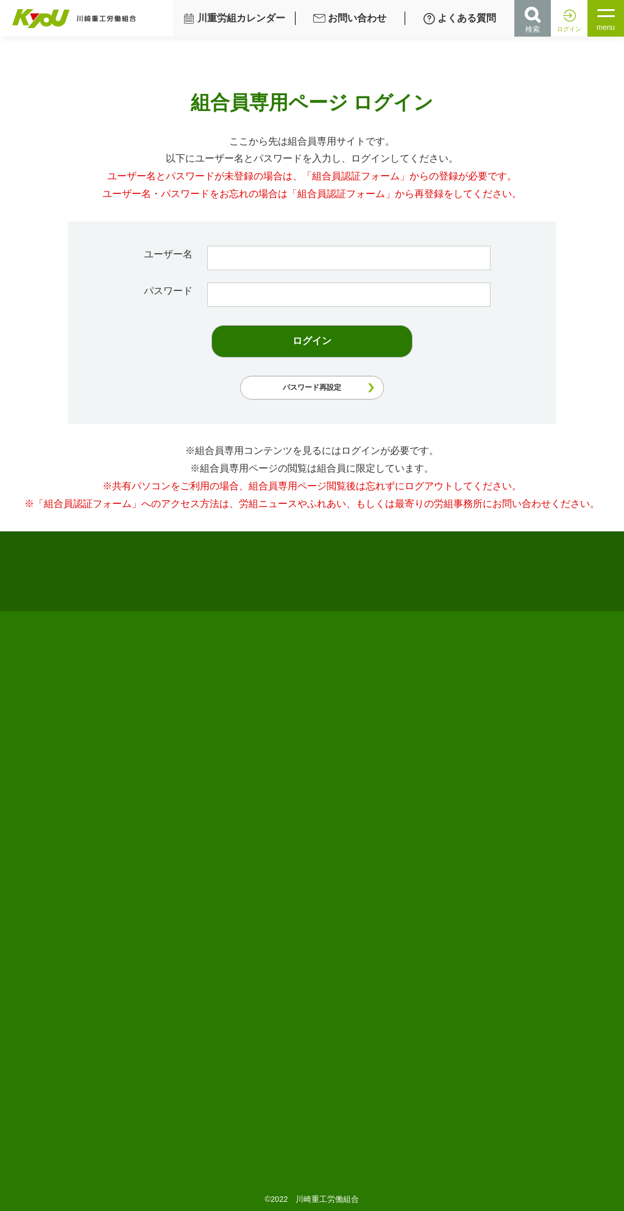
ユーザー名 (171, 254)
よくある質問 (459, 18)
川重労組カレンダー (234, 18)
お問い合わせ (349, 18)
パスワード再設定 (312, 387)
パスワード (171, 291)
